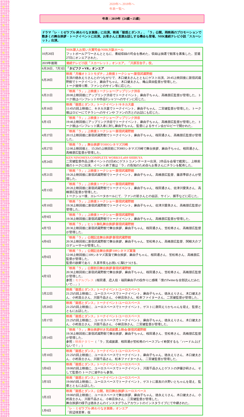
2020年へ (115, 4)
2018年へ (128, 4)
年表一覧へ (117, 8)
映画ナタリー (84, 341)
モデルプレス (84, 280)
